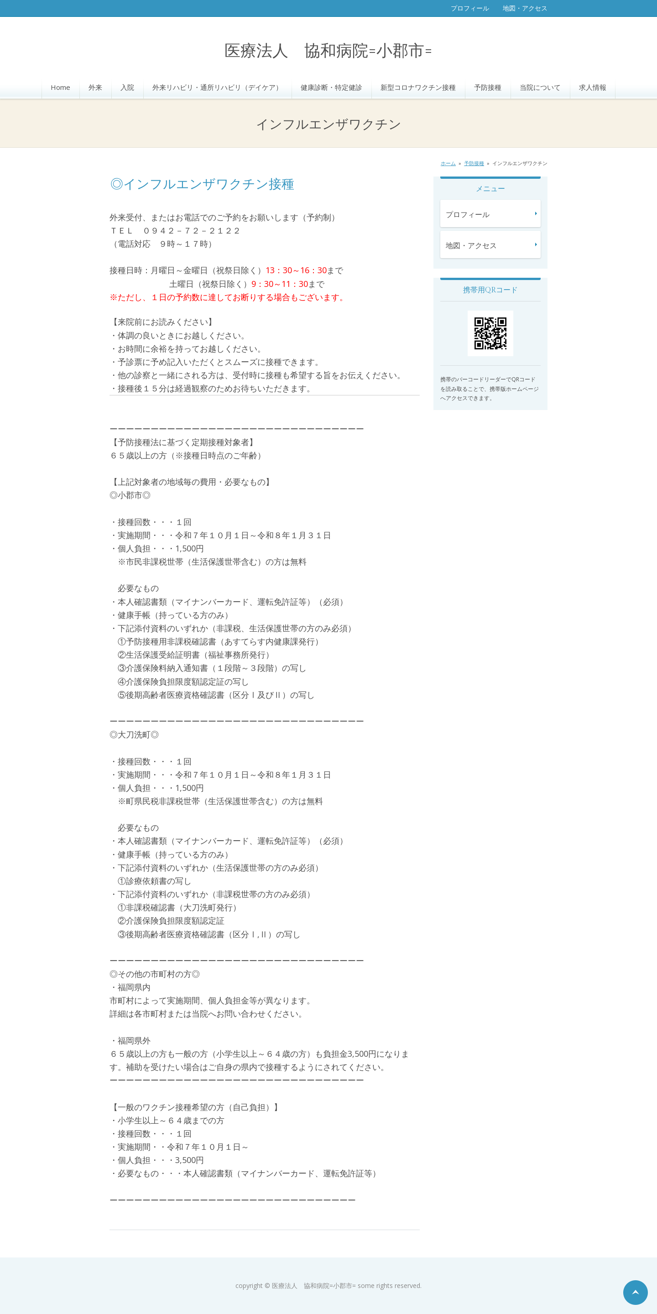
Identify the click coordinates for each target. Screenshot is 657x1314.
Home (60, 87)
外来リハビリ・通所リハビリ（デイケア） (217, 87)
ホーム (448, 163)
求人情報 (592, 87)
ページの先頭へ (635, 1292)
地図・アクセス (525, 8)
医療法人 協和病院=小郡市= (328, 51)
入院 (127, 87)
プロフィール (470, 8)
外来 (95, 87)
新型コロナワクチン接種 (418, 87)
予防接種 (487, 87)
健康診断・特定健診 (331, 87)
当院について (540, 87)
